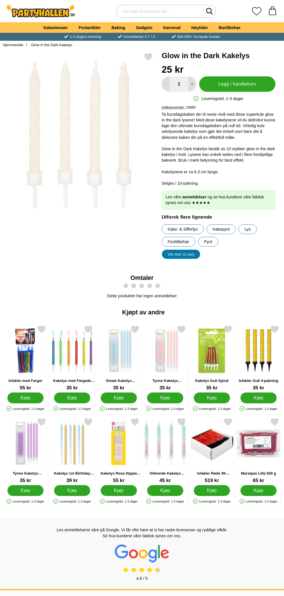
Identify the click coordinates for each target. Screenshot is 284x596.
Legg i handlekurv (237, 84)
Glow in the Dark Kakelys (51, 45)
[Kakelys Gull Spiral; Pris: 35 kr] (211, 357)
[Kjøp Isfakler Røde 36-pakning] (212, 490)
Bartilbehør (230, 27)
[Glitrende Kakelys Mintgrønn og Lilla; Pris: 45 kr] (165, 450)
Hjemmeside (13, 45)
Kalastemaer (56, 27)
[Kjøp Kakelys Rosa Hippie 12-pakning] (119, 490)
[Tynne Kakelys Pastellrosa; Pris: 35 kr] (165, 357)
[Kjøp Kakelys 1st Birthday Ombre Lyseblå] (72, 490)
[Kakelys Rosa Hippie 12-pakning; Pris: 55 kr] (118, 450)
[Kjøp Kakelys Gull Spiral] (212, 397)
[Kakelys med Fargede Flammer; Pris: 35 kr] (72, 357)
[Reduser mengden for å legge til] (166, 84)
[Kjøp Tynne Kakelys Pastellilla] (25, 490)
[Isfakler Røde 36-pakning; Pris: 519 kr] (211, 450)
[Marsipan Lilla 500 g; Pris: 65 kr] (258, 450)
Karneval (171, 27)
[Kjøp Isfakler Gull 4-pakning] (258, 397)
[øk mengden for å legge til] (192, 84)
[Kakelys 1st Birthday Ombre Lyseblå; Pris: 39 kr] (72, 450)
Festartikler (90, 27)
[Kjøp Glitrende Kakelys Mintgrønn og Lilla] (165, 490)
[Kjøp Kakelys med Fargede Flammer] (72, 397)
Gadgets (144, 27)
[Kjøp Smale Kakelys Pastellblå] (119, 397)
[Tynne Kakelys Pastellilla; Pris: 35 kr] (25, 450)
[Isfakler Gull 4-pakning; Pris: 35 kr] (258, 357)
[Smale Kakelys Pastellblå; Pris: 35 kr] (118, 357)
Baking (118, 27)
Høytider (199, 27)
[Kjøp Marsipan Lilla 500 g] (258, 490)
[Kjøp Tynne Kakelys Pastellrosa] (165, 397)
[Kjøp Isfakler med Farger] (25, 397)
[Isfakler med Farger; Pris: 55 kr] (25, 357)
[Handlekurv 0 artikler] (272, 11)
